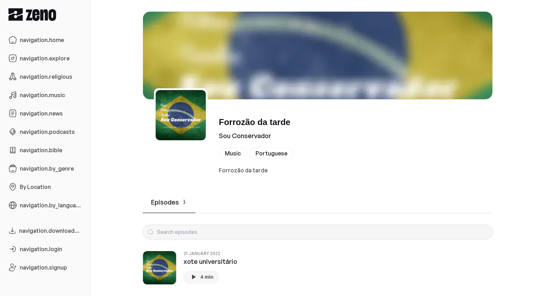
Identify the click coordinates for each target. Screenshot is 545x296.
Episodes (169, 202)
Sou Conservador (245, 136)
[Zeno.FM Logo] (45, 14)
